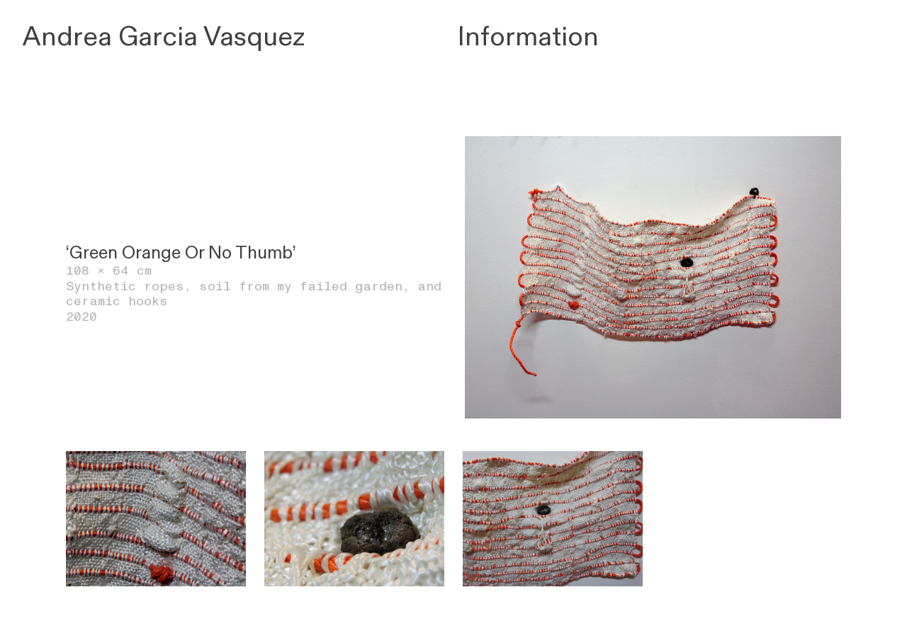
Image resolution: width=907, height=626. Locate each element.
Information (528, 37)
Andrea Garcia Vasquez (164, 37)
